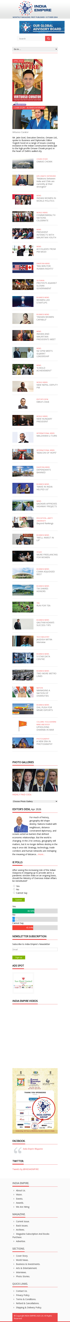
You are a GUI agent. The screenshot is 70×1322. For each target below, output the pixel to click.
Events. (17, 1198)
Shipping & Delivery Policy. (27, 1307)
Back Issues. (20, 1225)
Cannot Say (21, 892)
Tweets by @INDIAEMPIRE (25, 1169)
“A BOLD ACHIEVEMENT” (44, 369)
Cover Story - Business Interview (29, 107)
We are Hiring (20, 1206)
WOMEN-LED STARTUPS (43, 301)
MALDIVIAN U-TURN (47, 435)
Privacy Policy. (21, 1295)
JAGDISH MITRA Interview (44, 641)
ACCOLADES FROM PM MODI (46, 250)
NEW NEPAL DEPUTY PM (47, 386)
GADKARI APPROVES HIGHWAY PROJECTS (47, 505)
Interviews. (19, 1272)
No (17, 889)
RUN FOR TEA (43, 605)
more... (41, 854)
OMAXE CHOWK (44, 161)
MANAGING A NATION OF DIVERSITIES (43, 693)
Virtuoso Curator (20, 132)
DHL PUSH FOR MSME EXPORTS (45, 708)
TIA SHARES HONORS (42, 590)
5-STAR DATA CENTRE (43, 658)
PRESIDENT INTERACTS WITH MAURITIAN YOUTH (46, 235)
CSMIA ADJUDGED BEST (46, 573)
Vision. (17, 1194)
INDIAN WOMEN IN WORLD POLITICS (46, 199)
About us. (18, 1190)
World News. (20, 1260)
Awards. (18, 1202)
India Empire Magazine (33, 1149)
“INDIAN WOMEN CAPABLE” (45, 318)
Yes (18, 886)
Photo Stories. (21, 1276)
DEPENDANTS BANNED (44, 471)
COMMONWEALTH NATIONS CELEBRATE (46, 218)
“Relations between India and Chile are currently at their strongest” (46, 182)
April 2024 (18, 61)
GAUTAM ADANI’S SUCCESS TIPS (45, 624)
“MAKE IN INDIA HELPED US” (44, 488)
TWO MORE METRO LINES (46, 675)
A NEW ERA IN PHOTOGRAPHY (44, 742)
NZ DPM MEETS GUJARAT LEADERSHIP (45, 353)
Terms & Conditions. (24, 1299)
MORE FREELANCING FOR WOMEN (47, 556)
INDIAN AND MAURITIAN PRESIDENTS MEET (46, 336)
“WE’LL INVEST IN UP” (45, 539)
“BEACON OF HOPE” (47, 452)
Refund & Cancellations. (25, 1303)
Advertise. (18, 1241)
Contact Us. (19, 1291)
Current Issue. (20, 1221)
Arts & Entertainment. (24, 1268)
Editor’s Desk (43, 401)
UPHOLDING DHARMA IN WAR (45, 728)
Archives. (18, 1229)
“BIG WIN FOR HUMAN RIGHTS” (45, 267)
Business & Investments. (26, 1264)
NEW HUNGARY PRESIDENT (44, 420)
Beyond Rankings (45, 523)
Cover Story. (20, 1255)
